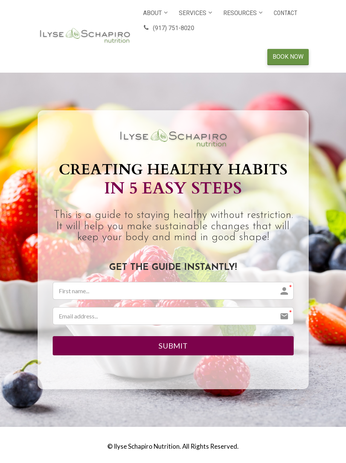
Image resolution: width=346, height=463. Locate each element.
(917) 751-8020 (168, 28)
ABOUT (152, 13)
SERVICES (192, 13)
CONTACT (285, 13)
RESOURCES (240, 13)
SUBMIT (173, 346)
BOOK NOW (288, 56)
